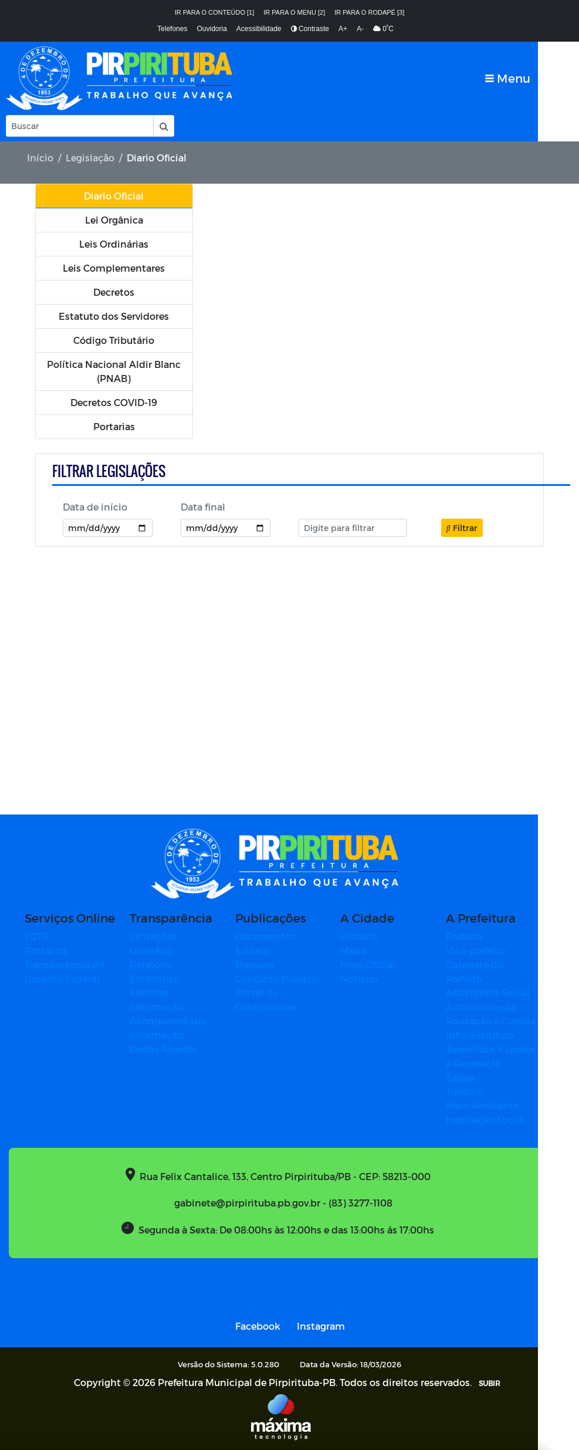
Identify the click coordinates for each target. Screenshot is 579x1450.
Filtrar (462, 528)
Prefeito (473, 936)
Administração (489, 1006)
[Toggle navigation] (549, 78)
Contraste (310, 29)
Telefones (172, 29)
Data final (203, 507)
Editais (260, 950)
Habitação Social (494, 1119)
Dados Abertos (172, 1048)
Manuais (263, 964)
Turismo (473, 1091)
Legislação (90, 157)
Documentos (274, 936)
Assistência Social (497, 992)
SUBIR (498, 1383)
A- (360, 29)
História (367, 936)
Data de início (95, 507)
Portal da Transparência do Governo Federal (73, 964)
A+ (342, 29)
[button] (163, 126)
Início (40, 157)
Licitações (161, 936)
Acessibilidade (259, 29)
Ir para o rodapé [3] (369, 12)
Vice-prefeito (484, 950)
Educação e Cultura (499, 1020)
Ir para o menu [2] (294, 12)
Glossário (159, 950)
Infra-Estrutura (489, 1034)
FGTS (45, 936)
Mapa (362, 950)
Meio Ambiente (491, 1105)
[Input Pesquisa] (79, 126)
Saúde (469, 1077)
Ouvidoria (211, 29)
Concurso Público (285, 978)
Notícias (368, 978)
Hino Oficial (376, 964)
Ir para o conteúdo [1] (215, 12)
